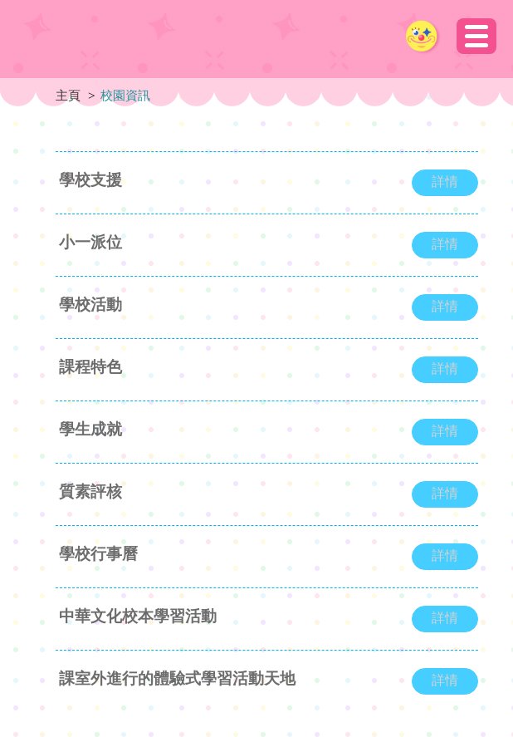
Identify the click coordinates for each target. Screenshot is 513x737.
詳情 (445, 181)
